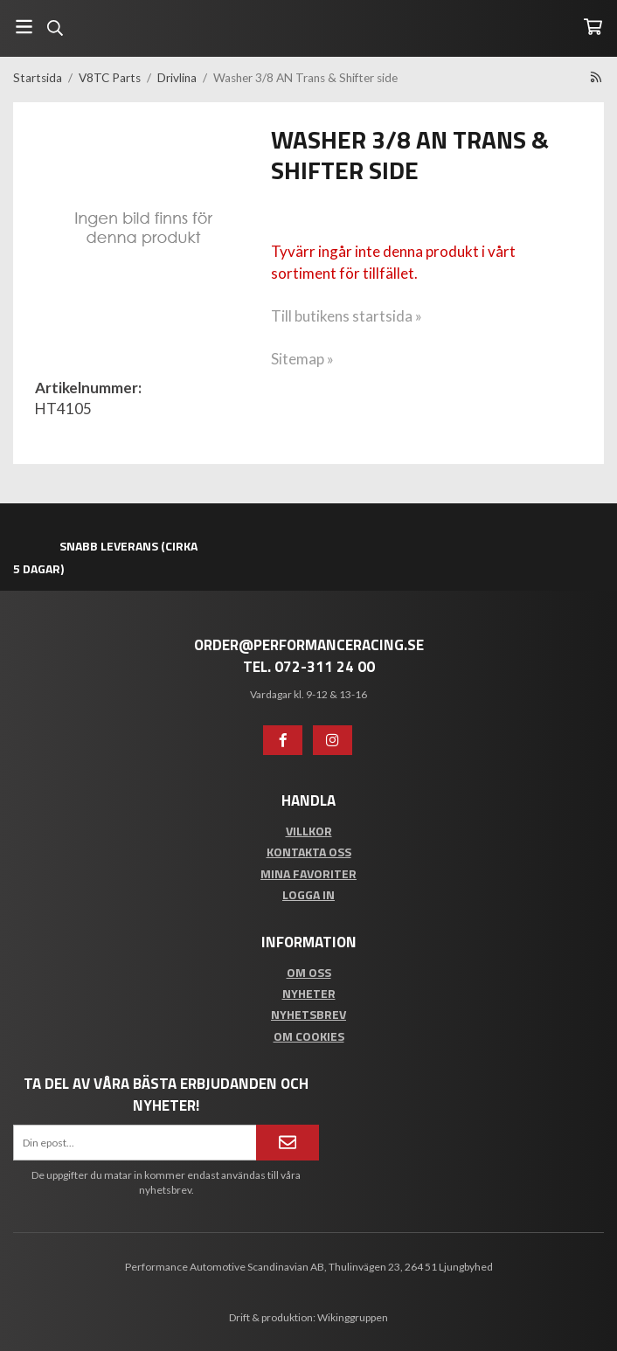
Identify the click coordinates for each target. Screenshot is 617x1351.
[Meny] (24, 26)
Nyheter (309, 993)
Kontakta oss (309, 851)
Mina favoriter (308, 873)
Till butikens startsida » (346, 316)
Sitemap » (302, 359)
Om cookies (309, 1036)
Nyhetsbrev (308, 1014)
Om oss (309, 972)
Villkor (309, 830)
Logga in (308, 894)
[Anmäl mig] (287, 1142)
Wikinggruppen (352, 1317)
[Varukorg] (593, 26)
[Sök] (54, 28)
